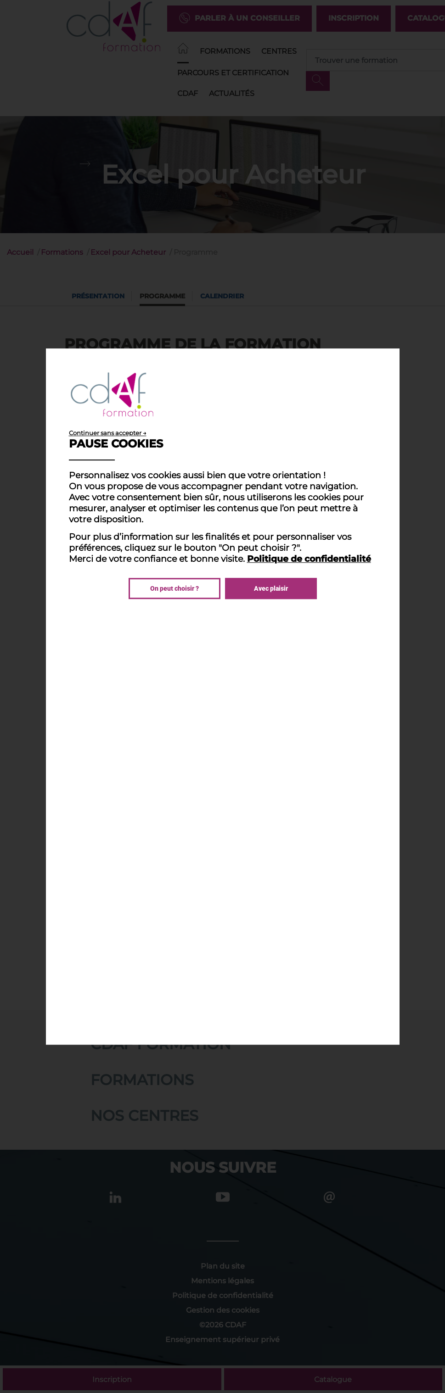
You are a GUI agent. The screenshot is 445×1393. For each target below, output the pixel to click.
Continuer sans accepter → (107, 432)
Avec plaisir (271, 588)
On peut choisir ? (174, 588)
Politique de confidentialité (309, 558)
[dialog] (223, 696)
